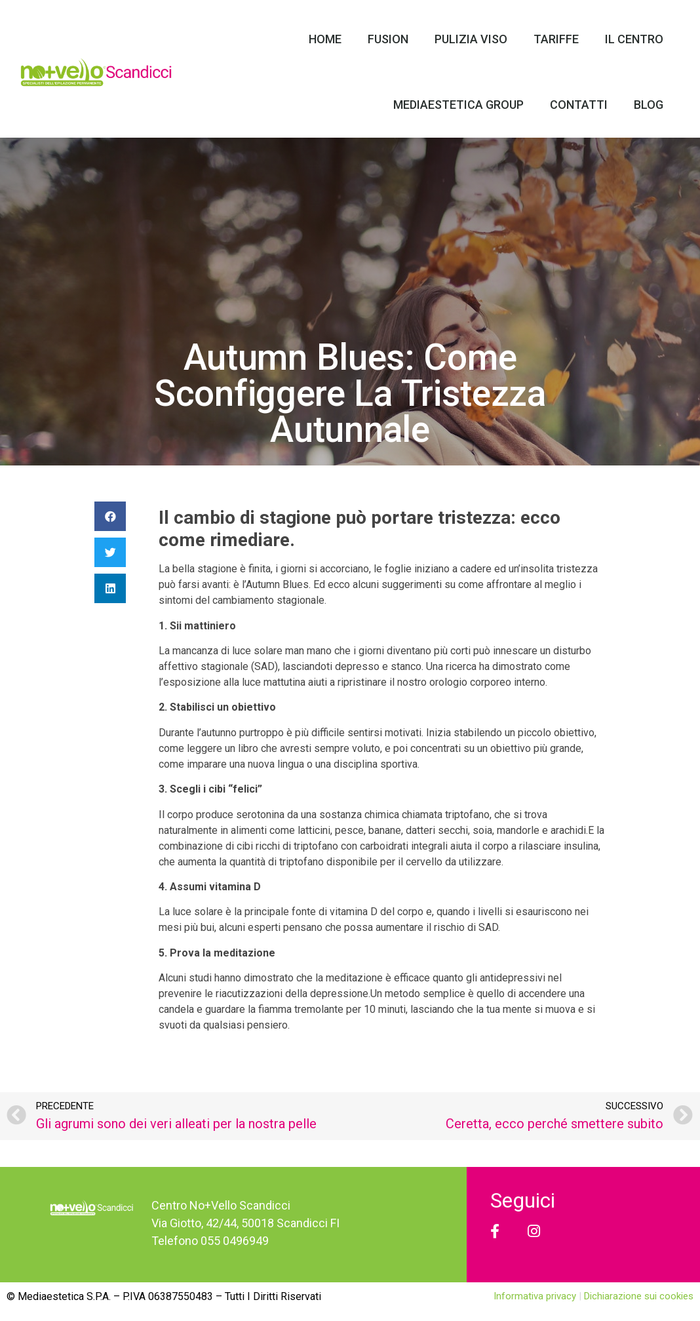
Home (325, 39)
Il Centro (634, 39)
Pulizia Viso (471, 39)
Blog (648, 104)
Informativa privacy (536, 1296)
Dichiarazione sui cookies (638, 1296)
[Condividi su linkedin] (110, 588)
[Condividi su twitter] (110, 552)
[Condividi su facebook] (110, 516)
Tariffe (556, 39)
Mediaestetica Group (458, 104)
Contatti (579, 104)
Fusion (388, 39)
